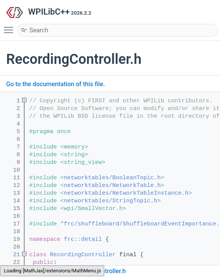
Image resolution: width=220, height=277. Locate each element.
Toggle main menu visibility (10, 26)
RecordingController (83, 255)
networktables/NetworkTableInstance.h (126, 193)
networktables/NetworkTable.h (112, 185)
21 (11, 255)
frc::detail (83, 239)
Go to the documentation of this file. (55, 84)
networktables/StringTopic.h (110, 201)
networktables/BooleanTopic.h (112, 178)
